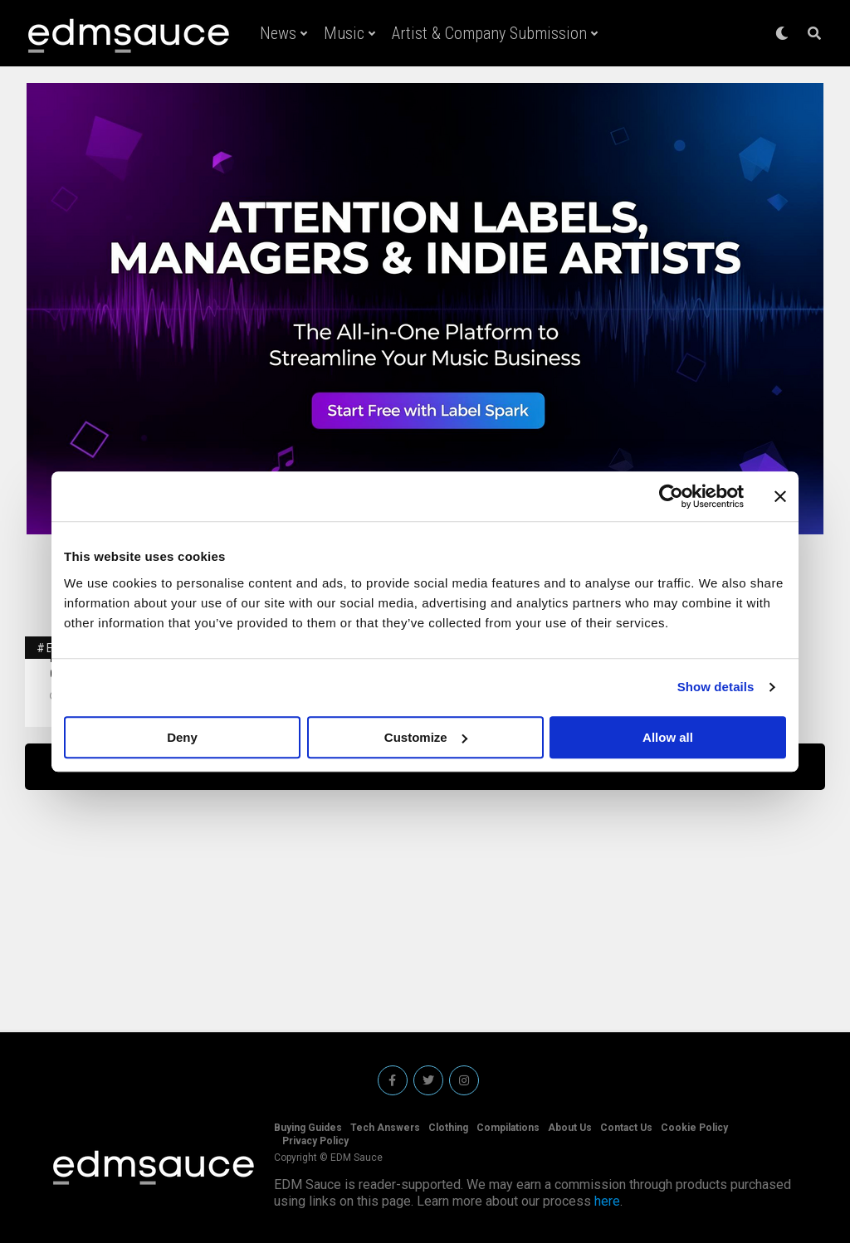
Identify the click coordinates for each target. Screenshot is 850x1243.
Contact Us (626, 1127)
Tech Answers (385, 1127)
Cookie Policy (694, 1127)
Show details (716, 687)
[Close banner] (780, 496)
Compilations (508, 1127)
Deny (182, 737)
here (607, 1201)
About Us (570, 1127)
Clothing (448, 1127)
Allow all (667, 737)
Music (344, 33)
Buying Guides (308, 1127)
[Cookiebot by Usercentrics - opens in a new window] (671, 496)
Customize (425, 737)
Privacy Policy (315, 1141)
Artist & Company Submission (489, 33)
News (278, 33)
